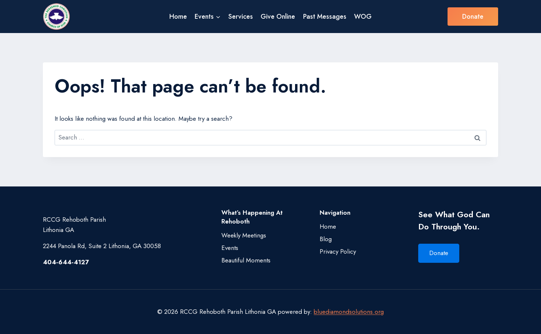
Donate (472, 16)
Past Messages (324, 16)
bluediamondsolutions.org (349, 311)
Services (240, 16)
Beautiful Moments (245, 260)
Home (178, 16)
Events (229, 247)
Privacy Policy (338, 251)
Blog (326, 239)
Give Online (278, 16)
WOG (363, 16)
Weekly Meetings (243, 235)
